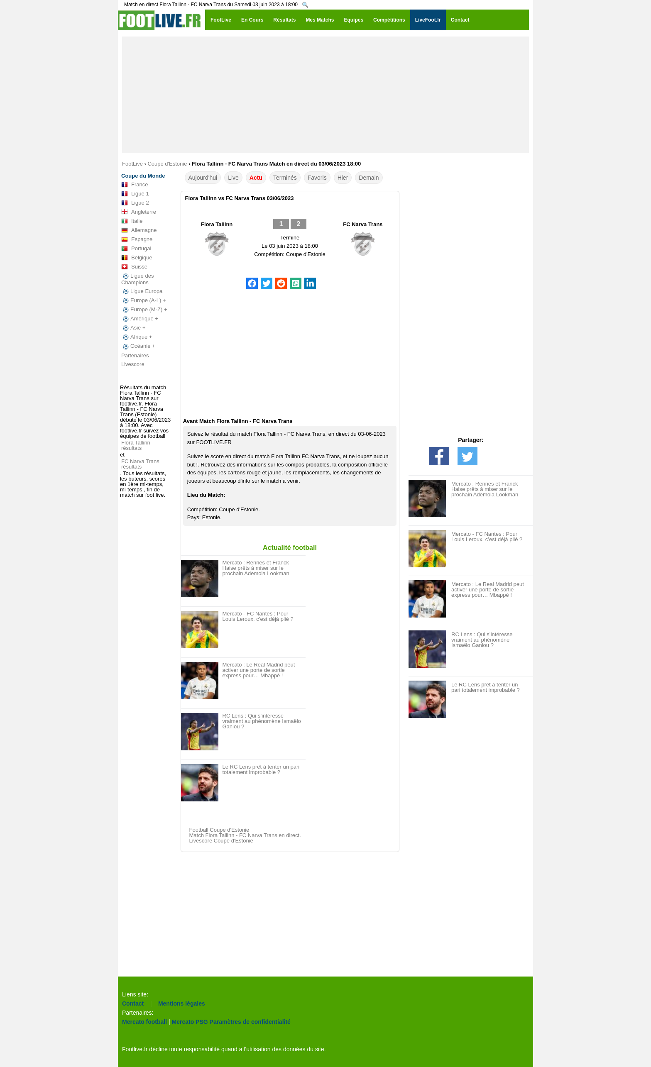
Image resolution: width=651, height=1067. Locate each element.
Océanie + (138, 346)
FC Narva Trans (362, 224)
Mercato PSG (190, 1021)
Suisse (134, 267)
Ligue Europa (141, 291)
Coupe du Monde (143, 176)
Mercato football (144, 1021)
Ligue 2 (135, 203)
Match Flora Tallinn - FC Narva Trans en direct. (245, 835)
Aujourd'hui (203, 177)
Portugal (136, 248)
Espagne (136, 239)
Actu (256, 177)
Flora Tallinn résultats (135, 445)
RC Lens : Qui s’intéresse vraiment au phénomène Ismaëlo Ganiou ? (262, 721)
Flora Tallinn (216, 224)
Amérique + (139, 318)
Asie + (133, 328)
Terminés (285, 177)
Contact (133, 1003)
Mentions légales (181, 1003)
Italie (131, 221)
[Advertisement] (325, 95)
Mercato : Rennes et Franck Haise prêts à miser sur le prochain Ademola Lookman (256, 567)
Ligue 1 (135, 193)
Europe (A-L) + (143, 300)
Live (233, 177)
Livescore (132, 364)
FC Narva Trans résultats (140, 464)
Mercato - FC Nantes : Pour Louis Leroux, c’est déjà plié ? (258, 616)
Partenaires (135, 355)
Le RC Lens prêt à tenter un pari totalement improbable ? (261, 769)
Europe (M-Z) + (144, 309)
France (134, 184)
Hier (343, 177)
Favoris (317, 177)
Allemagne (139, 230)
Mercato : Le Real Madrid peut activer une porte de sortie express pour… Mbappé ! (259, 670)
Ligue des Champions (137, 279)
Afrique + (136, 337)
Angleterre (138, 212)
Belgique (136, 257)
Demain (369, 177)
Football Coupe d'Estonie (219, 830)
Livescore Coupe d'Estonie (221, 840)
